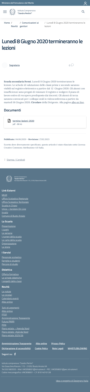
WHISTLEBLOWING (77, 348)
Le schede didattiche (12, 277)
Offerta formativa (10, 274)
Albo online (7, 302)
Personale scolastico (11, 257)
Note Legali (57, 348)
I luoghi (5, 229)
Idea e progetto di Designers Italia (72, 380)
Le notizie (6, 291)
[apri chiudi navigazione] (5, 12)
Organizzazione (9, 243)
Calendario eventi (10, 298)
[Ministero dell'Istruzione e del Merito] (18, 2)
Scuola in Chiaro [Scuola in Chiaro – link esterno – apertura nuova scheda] (9, 205)
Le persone (7, 233)
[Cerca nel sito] (83, 12)
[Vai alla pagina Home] (7, 22)
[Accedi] (85, 2)
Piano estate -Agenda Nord (15, 332)
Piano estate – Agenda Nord (15, 328)
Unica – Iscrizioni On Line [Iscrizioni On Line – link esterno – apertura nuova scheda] (14, 209)
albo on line (78, 102)
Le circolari (7, 295)
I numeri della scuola (12, 236)
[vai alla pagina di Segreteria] (14, 65)
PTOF (4, 314)
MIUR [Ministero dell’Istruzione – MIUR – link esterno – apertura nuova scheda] (4, 195)
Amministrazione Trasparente (16, 318)
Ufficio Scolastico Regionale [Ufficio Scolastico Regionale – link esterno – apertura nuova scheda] (15, 198)
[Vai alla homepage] (12, 12)
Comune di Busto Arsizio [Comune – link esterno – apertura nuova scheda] (13, 216)
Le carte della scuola (12, 240)
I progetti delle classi (12, 281)
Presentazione (9, 226)
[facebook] (15, 354)
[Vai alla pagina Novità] (14, 26)
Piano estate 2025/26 (12, 335)
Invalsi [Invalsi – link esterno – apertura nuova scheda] (5, 212)
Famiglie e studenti (11, 260)
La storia (6, 247)
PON (4, 325)
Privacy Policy (58, 343)
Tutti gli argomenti (10, 307)
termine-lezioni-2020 (23, 121)
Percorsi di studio (10, 264)
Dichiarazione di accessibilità (16, 348)
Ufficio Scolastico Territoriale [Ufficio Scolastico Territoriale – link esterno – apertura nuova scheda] (15, 202)
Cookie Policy (41, 348)
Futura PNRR (8, 321)
